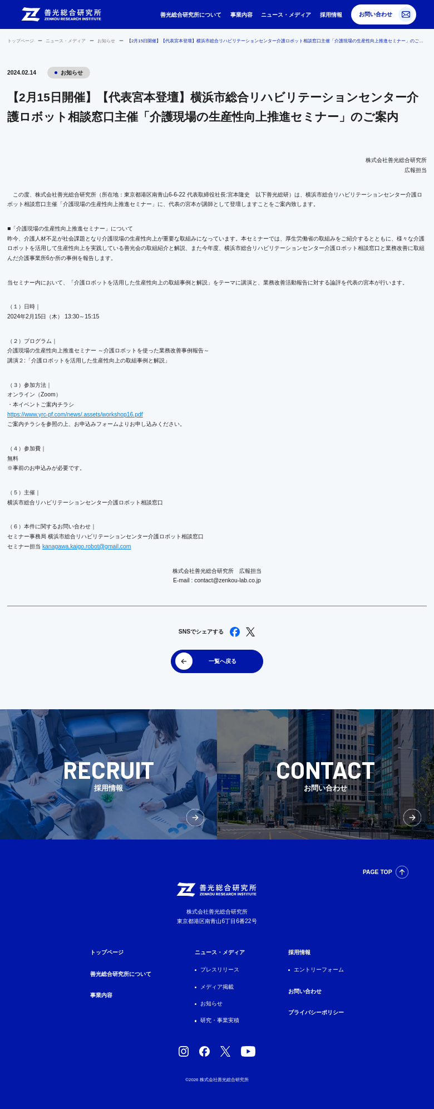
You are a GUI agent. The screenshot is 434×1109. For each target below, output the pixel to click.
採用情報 (331, 15)
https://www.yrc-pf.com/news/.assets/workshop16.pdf (75, 414)
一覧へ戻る (222, 661)
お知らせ (106, 40)
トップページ (20, 40)
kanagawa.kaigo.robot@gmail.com (86, 546)
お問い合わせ (375, 14)
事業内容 (241, 15)
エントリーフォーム (319, 969)
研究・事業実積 (219, 1020)
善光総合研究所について (190, 15)
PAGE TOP (377, 872)
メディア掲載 (217, 987)
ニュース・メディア (286, 15)
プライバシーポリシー (316, 1012)
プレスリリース (219, 969)
